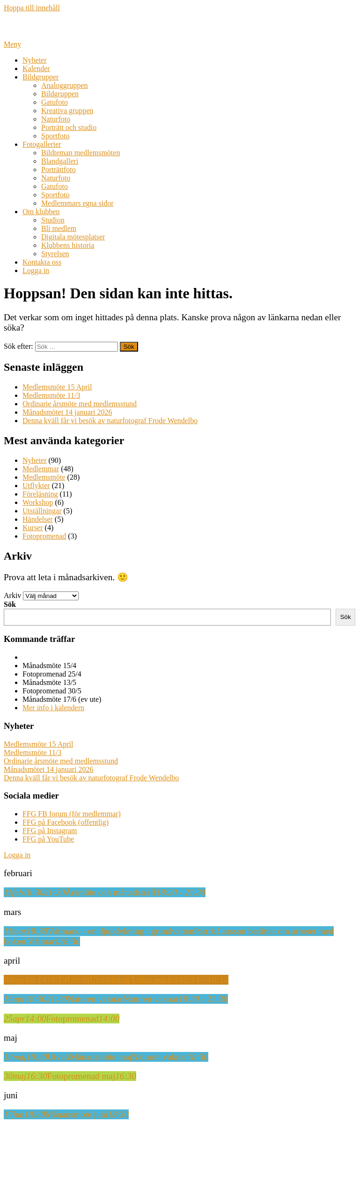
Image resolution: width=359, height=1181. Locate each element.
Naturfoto (55, 119)
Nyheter (34, 60)
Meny (12, 44)
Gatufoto (54, 102)
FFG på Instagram (49, 831)
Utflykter (36, 486)
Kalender (36, 68)
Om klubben (41, 212)
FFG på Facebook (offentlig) (65, 822)
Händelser (37, 519)
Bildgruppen (60, 94)
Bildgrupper (40, 77)
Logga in (35, 270)
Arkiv (12, 595)
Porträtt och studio (68, 127)
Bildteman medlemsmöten (80, 153)
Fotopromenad (44, 536)
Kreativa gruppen (67, 111)
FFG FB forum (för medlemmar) (71, 814)
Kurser (32, 528)
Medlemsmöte (44, 477)
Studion (53, 220)
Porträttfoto (58, 169)
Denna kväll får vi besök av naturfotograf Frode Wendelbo (110, 421)
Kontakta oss (41, 262)
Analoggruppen (64, 85)
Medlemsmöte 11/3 (51, 395)
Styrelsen (55, 254)
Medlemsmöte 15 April (57, 387)
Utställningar (42, 511)
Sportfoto (55, 136)
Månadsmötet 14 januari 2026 (67, 412)
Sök (10, 604)
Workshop (37, 502)
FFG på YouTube (48, 839)
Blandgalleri (59, 161)
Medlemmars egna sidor (77, 203)
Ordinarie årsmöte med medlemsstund (79, 404)
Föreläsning (40, 494)
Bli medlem (58, 228)
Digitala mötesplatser (73, 237)
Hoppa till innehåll (32, 8)
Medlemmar (40, 469)
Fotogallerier (41, 144)
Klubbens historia (67, 245)
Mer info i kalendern (53, 708)
